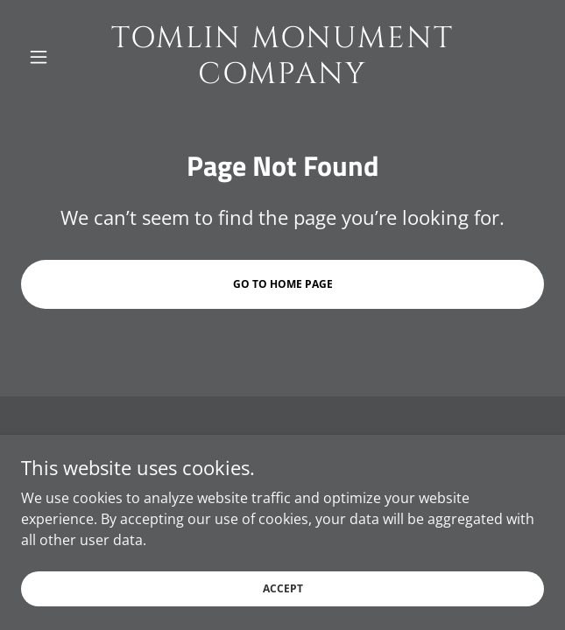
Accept (283, 588)
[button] (60, 56)
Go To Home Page (283, 283)
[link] (283, 57)
